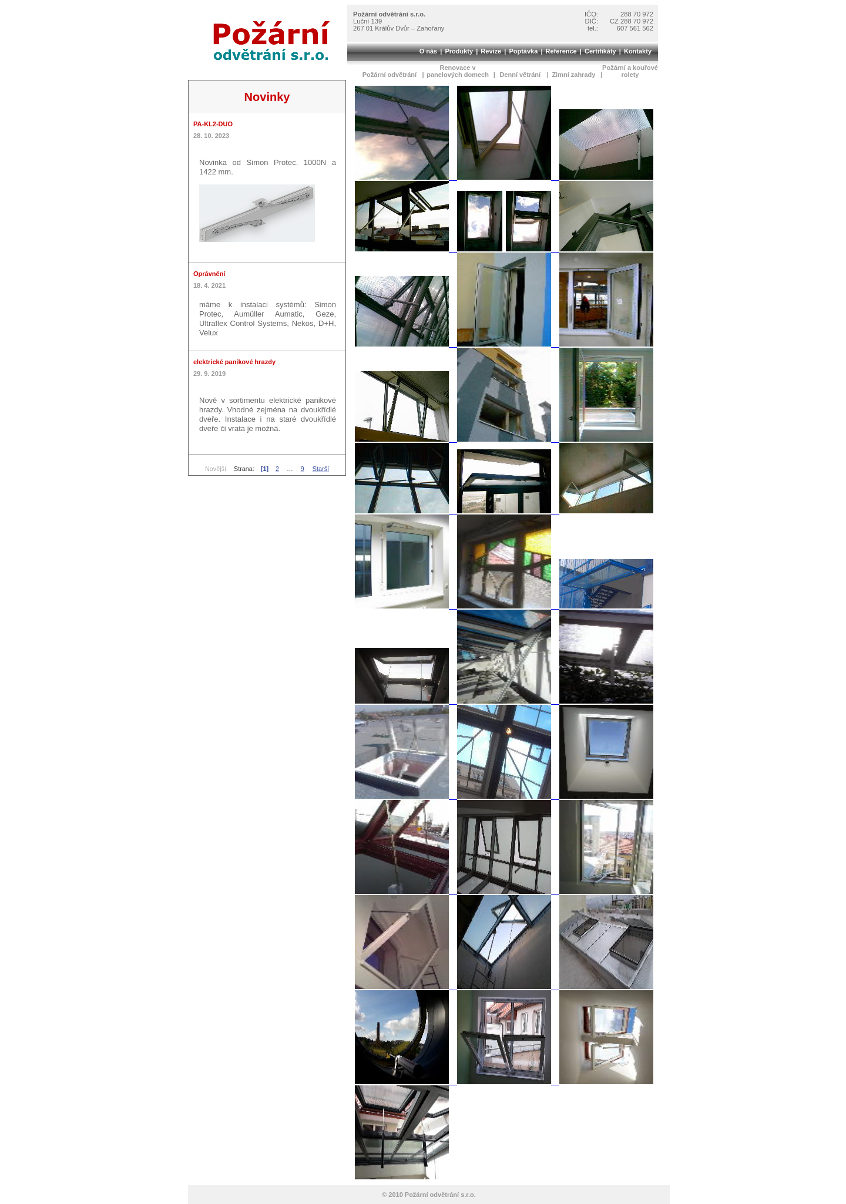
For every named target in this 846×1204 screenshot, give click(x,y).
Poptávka (523, 51)
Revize (491, 51)
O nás (428, 51)
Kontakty (638, 51)
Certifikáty (600, 51)
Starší (321, 468)
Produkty (459, 51)
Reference (561, 51)
